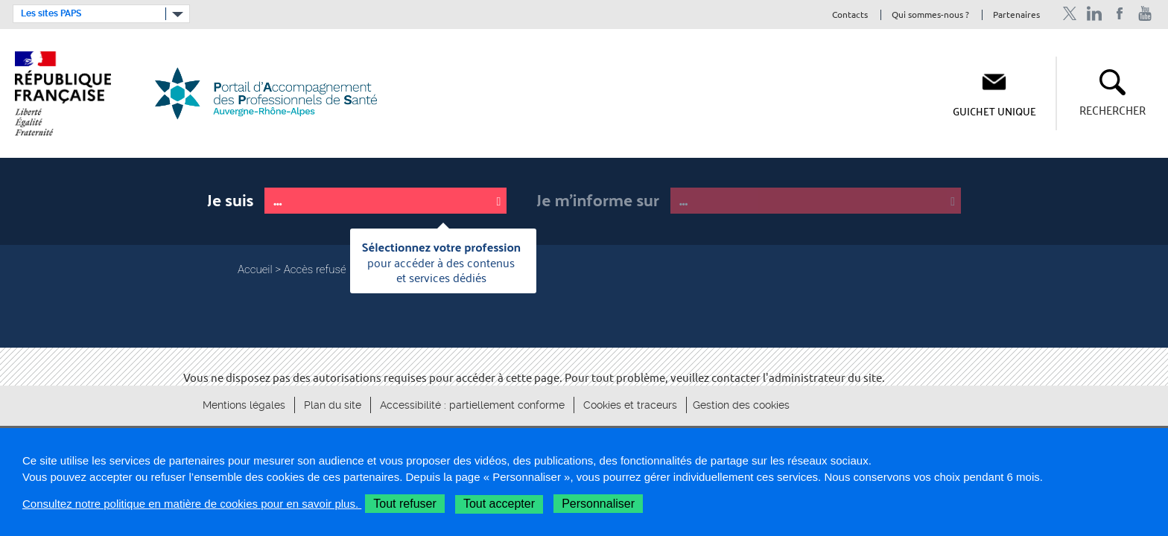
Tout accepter (499, 503)
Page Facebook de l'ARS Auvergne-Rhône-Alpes (1120, 14)
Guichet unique (994, 111)
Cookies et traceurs (630, 405)
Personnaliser (598, 503)
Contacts (850, 15)
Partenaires (1016, 15)
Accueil (255, 269)
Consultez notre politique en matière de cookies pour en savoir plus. (191, 503)
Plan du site (332, 405)
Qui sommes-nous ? (930, 15)
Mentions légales (244, 405)
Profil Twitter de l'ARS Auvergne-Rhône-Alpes (1069, 14)
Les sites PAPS (51, 13)
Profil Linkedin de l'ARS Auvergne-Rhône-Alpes (1095, 14)
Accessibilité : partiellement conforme (472, 405)
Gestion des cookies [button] (741, 405)
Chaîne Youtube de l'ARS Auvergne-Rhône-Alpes (1145, 14)
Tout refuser (404, 503)
